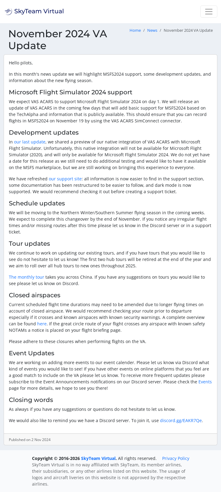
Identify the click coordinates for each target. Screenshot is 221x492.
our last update (29, 142)
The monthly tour (26, 277)
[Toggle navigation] (208, 11)
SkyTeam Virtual (98, 458)
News (152, 30)
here (42, 324)
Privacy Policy (175, 458)
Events (205, 382)
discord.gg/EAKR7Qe (181, 420)
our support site (65, 179)
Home (135, 30)
